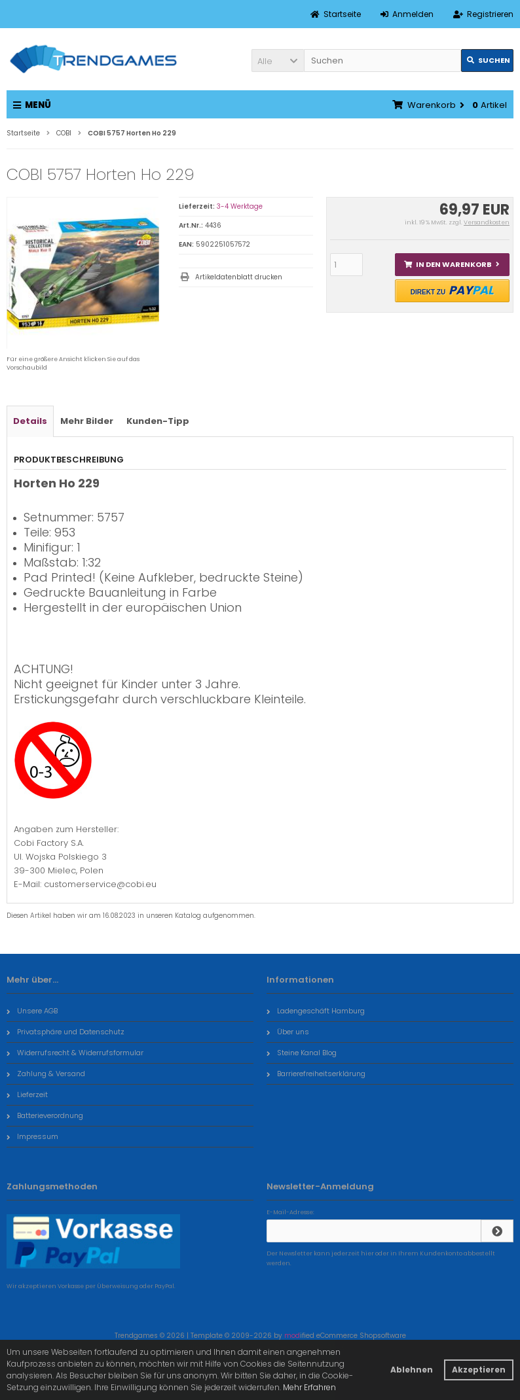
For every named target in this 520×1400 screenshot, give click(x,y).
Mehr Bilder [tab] (86, 421)
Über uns (288, 1031)
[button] (277, 60)
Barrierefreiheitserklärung (316, 1073)
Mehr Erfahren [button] (309, 1387)
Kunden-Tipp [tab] (157, 421)
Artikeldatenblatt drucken (238, 277)
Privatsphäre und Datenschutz (65, 1031)
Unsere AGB (32, 1011)
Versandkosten (487, 222)
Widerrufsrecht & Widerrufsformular (75, 1052)
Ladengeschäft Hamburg (316, 1011)
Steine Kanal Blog (302, 1052)
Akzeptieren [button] (479, 1369)
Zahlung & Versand (46, 1073)
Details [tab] (30, 421)
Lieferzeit (27, 1094)
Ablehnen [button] (411, 1369)
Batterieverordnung (45, 1115)
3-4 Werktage (240, 206)
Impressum (32, 1136)
